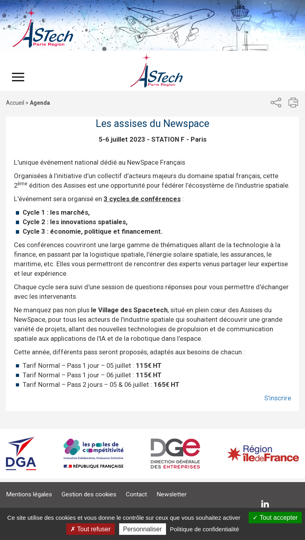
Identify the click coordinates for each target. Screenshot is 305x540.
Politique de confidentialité (204, 529)
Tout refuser (90, 529)
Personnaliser (142, 529)
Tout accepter (275, 517)
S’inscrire (277, 398)
